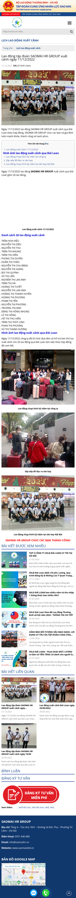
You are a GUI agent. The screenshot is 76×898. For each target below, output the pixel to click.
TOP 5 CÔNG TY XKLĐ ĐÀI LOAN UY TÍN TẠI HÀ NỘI (50, 554)
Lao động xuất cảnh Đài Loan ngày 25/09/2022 (56, 706)
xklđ (47, 807)
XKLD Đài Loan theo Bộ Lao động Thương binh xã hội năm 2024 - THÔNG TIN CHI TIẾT (51, 613)
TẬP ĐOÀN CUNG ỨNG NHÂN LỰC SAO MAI (41, 14)
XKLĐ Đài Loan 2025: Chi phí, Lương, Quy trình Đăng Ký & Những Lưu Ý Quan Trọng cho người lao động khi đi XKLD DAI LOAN (50, 574)
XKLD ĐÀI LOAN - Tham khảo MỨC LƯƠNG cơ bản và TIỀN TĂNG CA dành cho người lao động (51, 653)
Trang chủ (7, 48)
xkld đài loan (38, 807)
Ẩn (46, 143)
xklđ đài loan (25, 807)
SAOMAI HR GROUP (11, 14)
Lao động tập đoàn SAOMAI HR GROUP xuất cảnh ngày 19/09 (17, 752)
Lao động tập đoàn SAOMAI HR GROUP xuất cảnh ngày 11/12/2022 (34, 57)
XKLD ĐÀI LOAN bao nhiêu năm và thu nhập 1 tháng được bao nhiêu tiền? (51, 594)
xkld (52, 807)
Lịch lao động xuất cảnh (28, 48)
